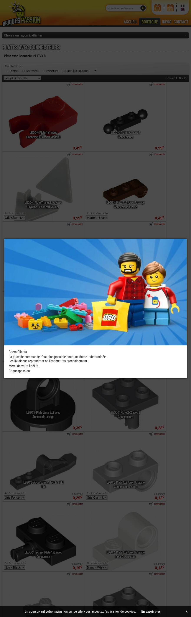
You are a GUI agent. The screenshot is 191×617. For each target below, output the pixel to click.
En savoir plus (151, 611)
